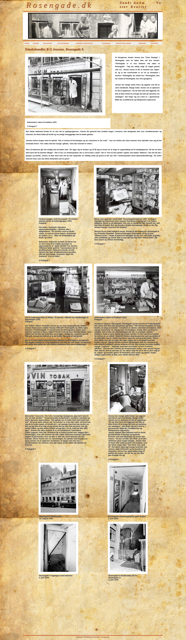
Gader (36, 43)
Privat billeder (123, 43)
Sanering (106, 43)
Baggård (47, 43)
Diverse (154, 43)
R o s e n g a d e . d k (58, 5)
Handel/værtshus (84, 43)
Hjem (26, 43)
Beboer (142, 43)
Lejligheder (63, 43)
